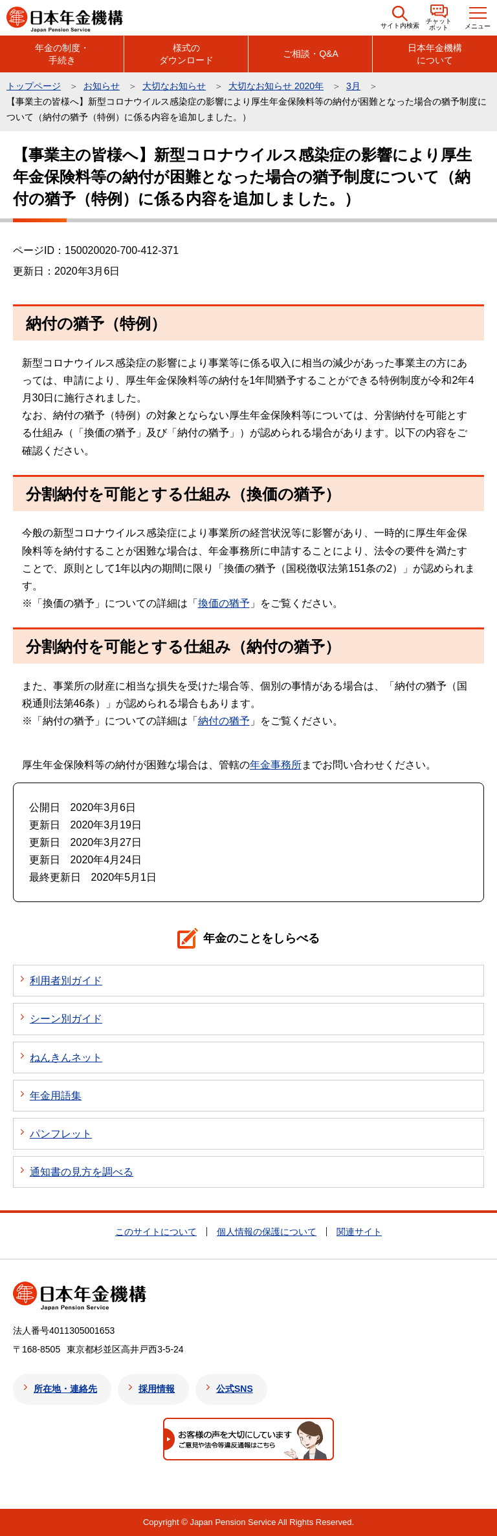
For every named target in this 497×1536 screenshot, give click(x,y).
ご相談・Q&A (310, 53)
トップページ (33, 86)
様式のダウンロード (186, 54)
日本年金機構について (435, 54)
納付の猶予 (224, 720)
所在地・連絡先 (65, 1388)
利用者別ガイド (66, 980)
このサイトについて (156, 1231)
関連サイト (359, 1231)
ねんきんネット (66, 1057)
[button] (400, 18)
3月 (353, 86)
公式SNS (234, 1388)
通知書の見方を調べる (81, 1171)
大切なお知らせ (174, 86)
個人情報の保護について (266, 1231)
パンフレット (61, 1133)
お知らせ (101, 86)
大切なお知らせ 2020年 (276, 86)
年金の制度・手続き (62, 54)
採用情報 (156, 1388)
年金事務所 (276, 764)
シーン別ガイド (66, 1018)
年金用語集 (56, 1095)
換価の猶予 (224, 603)
